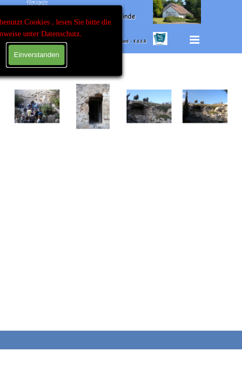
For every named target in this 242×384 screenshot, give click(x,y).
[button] (37, 106)
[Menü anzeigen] (194, 39)
